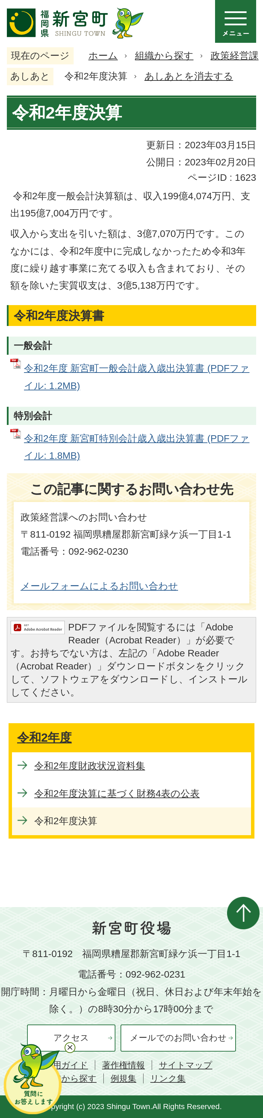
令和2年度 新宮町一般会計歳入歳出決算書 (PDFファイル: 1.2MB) (136, 377)
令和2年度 (44, 737)
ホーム (103, 55)
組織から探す (164, 55)
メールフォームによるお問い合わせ (99, 586)
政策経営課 (235, 55)
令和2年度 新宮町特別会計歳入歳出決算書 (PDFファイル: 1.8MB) (136, 447)
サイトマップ (185, 1065)
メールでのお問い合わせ (178, 1037)
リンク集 (168, 1078)
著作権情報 (123, 1065)
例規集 (123, 1078)
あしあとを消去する (189, 76)
